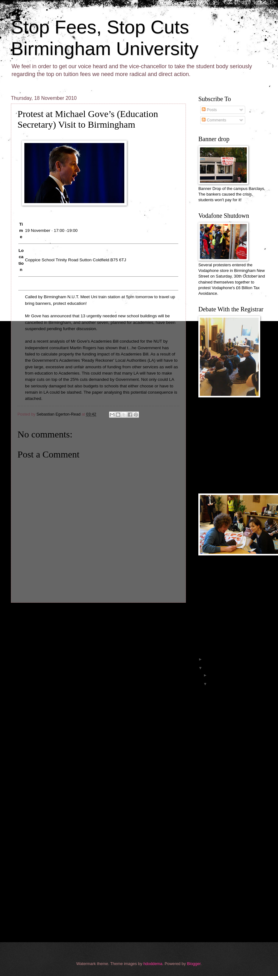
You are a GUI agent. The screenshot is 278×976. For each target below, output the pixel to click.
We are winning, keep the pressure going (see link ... (234, 693)
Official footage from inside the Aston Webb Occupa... (235, 733)
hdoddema (152, 963)
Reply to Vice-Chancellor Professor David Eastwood (234, 893)
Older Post (172, 614)
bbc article (217, 776)
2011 (210, 659)
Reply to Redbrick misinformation (224, 880)
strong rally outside (225, 784)
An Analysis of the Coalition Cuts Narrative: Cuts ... (237, 907)
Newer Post (25, 614)
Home (99, 614)
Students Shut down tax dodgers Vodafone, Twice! (237, 920)
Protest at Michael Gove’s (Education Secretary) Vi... (234, 840)
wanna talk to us (222, 806)
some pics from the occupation (235, 815)
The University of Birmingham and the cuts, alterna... (234, 853)
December (219, 675)
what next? (218, 758)
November (219, 684)
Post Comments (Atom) (56, 627)
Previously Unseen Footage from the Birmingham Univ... (237, 707)
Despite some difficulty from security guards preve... (233, 826)
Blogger (194, 963)
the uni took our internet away (234, 767)
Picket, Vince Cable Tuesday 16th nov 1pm (234, 866)
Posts (209, 109)
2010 (210, 668)
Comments (214, 120)
